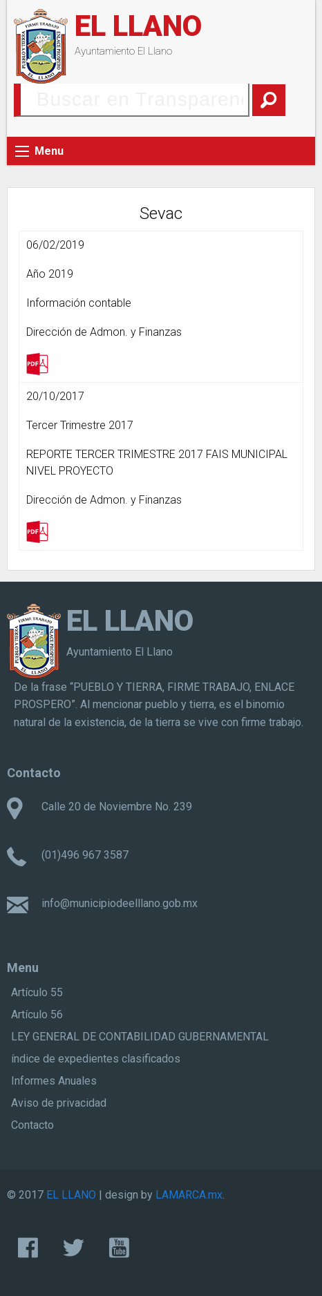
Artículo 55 (37, 992)
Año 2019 (49, 273)
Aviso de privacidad (58, 1102)
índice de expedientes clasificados (95, 1058)
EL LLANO (138, 26)
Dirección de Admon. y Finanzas (104, 332)
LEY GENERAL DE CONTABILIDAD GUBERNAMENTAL (140, 1036)
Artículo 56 (37, 1014)
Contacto (32, 1125)
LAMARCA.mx (188, 1194)
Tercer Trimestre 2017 (79, 425)
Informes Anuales (54, 1080)
